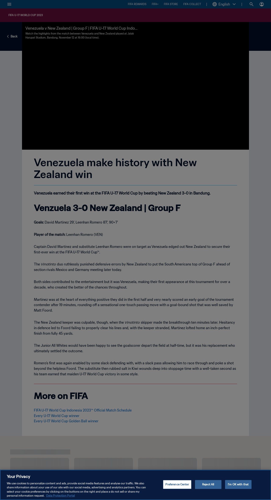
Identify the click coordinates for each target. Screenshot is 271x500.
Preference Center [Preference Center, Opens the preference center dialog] (177, 484)
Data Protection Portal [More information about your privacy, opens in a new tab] (60, 495)
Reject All (208, 484)
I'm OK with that (238, 484)
